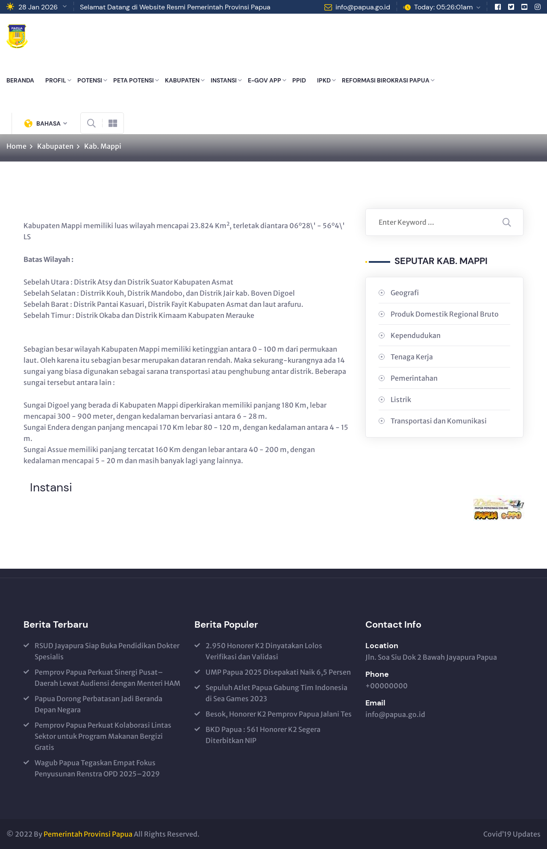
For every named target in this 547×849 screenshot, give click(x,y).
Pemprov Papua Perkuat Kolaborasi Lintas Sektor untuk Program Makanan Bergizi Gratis (103, 736)
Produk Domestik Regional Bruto (445, 314)
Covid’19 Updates (512, 834)
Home (16, 146)
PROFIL (55, 80)
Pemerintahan (414, 378)
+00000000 (386, 686)
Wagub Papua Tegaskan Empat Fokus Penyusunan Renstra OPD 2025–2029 (97, 768)
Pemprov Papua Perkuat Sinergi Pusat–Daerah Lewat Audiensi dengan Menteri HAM (107, 677)
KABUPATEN (182, 80)
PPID (299, 80)
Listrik (401, 399)
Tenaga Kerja (412, 357)
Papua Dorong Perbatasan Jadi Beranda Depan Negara (98, 704)
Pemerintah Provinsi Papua (88, 834)
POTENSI (89, 80)
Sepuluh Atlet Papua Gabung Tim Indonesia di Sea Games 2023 (276, 693)
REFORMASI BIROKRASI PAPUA (385, 80)
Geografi (405, 292)
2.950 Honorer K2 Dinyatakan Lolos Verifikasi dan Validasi (264, 651)
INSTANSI (224, 80)
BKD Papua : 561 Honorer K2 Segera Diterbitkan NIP (263, 735)
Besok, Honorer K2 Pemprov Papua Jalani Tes (279, 714)
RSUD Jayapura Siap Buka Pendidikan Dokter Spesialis (107, 651)
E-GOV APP (264, 80)
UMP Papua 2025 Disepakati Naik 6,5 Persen (278, 672)
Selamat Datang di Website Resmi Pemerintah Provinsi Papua (175, 7)
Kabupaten (55, 146)
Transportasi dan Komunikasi (439, 421)
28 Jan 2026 (38, 7)
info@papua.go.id (362, 7)
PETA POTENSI (133, 80)
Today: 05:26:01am (443, 7)
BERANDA (20, 80)
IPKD (324, 80)
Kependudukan (416, 335)
